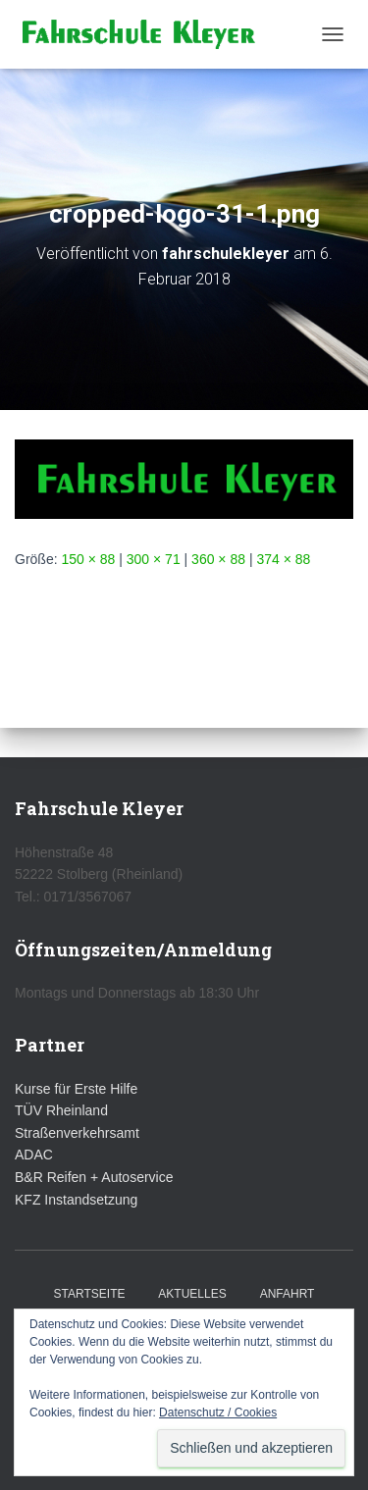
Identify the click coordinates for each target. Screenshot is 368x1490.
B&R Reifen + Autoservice (94, 1177)
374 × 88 (283, 559)
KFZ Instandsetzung (76, 1199)
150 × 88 (88, 559)
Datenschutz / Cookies (218, 1412)
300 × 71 (154, 559)
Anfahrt (287, 1294)
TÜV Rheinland (61, 1110)
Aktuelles (192, 1294)
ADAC (34, 1154)
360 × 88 (218, 559)
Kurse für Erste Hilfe (76, 1089)
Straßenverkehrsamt (77, 1133)
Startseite (90, 1294)
